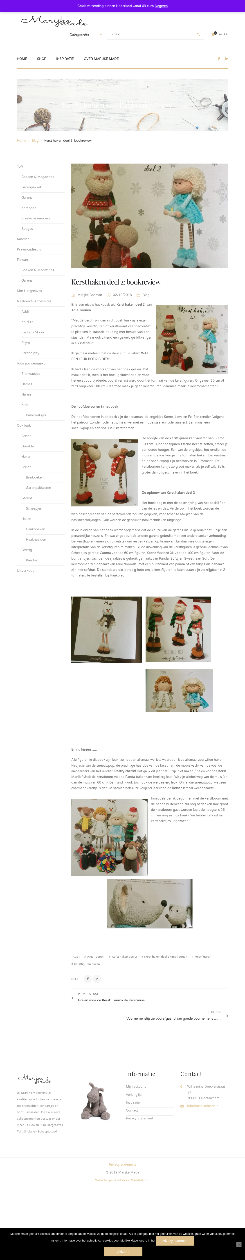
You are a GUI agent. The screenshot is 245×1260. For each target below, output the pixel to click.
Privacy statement (175, 1241)
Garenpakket (31, 187)
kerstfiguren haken (87, 1024)
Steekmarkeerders (35, 218)
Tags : (75, 1017)
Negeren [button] (161, 6)
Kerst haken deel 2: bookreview (115, 281)
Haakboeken (35, 529)
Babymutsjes (36, 415)
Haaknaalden (36, 540)
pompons (28, 208)
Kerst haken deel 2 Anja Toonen (165, 1017)
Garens (26, 198)
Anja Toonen (95, 1017)
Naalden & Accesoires (34, 301)
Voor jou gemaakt (31, 363)
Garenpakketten (38, 488)
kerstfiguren (203, 1017)
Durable (27, 446)
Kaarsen (23, 239)
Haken (26, 457)
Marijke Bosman (89, 295)
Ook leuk (24, 426)
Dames (26, 384)
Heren (26, 394)
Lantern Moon (32, 332)
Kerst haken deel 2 (124, 1017)
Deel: (75, 1039)
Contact (132, 1159)
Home (21, 141)
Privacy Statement (139, 1167)
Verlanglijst (134, 1143)
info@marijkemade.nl (203, 1154)
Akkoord (123, 1252)
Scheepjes (34, 508)
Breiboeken (35, 477)
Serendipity (30, 353)
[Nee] (239, 1244)
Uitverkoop (25, 571)
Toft (20, 166)
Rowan (22, 260)
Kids (24, 405)
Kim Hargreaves (29, 291)
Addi (25, 312)
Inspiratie (133, 1151)
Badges (27, 229)
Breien (26, 436)
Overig (26, 550)
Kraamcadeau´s (29, 249)
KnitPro (27, 322)
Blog (35, 141)
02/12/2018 (123, 295)
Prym (25, 343)
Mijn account (136, 1135)
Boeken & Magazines (37, 177)
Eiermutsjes (30, 374)
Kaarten (32, 560)
